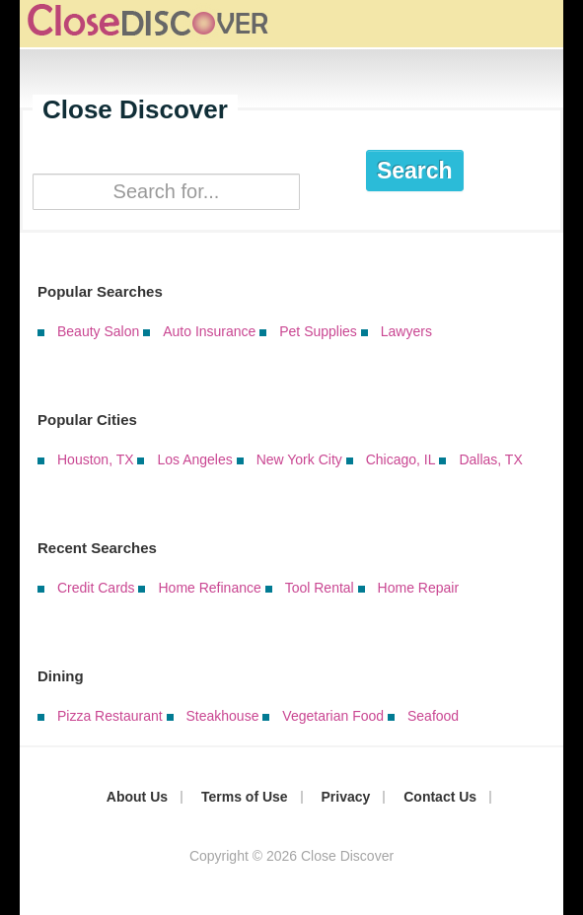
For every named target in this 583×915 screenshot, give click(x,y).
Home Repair (418, 588)
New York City (299, 459)
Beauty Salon (98, 331)
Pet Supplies (318, 331)
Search (415, 170)
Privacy (346, 797)
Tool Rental (319, 588)
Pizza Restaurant (110, 716)
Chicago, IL (401, 459)
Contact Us (439, 797)
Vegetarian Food (333, 716)
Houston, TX (95, 459)
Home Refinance (209, 588)
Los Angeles (194, 459)
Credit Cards (96, 588)
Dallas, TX (490, 459)
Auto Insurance (209, 331)
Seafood (433, 716)
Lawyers (406, 331)
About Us (137, 797)
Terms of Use (244, 797)
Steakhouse (222, 716)
